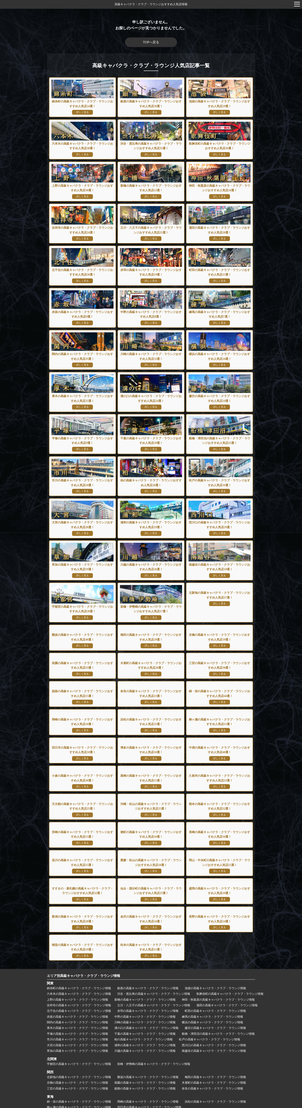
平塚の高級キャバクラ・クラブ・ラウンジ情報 (77, 936)
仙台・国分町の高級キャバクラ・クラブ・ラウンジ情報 (159, 1066)
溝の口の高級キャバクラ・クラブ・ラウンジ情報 (146, 930)
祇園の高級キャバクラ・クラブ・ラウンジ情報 (145, 985)
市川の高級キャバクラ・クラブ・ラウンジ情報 (77, 942)
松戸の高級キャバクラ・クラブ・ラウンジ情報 (209, 942)
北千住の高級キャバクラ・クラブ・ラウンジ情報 (79, 913)
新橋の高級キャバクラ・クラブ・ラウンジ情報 (145, 902)
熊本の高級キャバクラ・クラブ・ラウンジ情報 (153, 1034)
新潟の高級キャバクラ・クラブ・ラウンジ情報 (77, 1079)
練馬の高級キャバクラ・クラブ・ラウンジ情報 (212, 919)
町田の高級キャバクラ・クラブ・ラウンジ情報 (215, 913)
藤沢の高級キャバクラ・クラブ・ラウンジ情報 (215, 930)
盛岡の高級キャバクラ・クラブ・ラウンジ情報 (232, 1066)
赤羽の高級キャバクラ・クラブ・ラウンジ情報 (147, 913)
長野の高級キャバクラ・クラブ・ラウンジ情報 (212, 1079)
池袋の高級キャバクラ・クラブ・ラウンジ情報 (215, 890)
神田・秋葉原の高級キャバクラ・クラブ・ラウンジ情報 (218, 902)
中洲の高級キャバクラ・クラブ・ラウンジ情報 (145, 1023)
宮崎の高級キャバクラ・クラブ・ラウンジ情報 (221, 1034)
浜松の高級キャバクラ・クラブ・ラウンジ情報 (215, 1004)
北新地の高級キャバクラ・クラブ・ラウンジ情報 (79, 979)
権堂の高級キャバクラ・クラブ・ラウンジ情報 (77, 1085)
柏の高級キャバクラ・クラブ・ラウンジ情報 (143, 942)
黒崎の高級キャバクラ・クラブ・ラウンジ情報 (77, 1028)
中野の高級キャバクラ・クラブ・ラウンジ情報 (145, 919)
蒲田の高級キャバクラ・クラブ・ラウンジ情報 (227, 907)
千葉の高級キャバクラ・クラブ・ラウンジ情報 (145, 936)
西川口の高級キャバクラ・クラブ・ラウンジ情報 (214, 947)
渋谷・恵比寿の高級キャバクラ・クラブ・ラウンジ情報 (153, 896)
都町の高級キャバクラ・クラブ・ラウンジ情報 (77, 1040)
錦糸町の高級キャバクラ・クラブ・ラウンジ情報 (79, 890)
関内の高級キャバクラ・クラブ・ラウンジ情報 (77, 925)
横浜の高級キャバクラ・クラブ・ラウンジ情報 (212, 925)
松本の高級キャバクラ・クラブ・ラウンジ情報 (145, 1085)
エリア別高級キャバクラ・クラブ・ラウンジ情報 (83, 878)
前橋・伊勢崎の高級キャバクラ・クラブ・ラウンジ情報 (153, 966)
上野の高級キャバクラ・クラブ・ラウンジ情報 (77, 902)
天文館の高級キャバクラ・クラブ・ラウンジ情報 (217, 1028)
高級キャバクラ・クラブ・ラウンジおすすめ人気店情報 (151, 4)
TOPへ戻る (151, 42)
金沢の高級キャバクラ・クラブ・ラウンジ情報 (145, 1079)
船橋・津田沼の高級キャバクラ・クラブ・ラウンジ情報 (218, 936)
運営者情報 (151, 1093)
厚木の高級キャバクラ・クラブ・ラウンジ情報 (77, 930)
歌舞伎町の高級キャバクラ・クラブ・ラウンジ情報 (229, 896)
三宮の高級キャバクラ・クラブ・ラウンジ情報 (77, 990)
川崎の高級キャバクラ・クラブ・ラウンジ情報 (145, 925)
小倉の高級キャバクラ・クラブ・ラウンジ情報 (212, 1023)
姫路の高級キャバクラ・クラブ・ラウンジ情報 (145, 990)
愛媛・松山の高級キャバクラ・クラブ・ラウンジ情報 (149, 1053)
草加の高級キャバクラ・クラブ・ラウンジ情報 (77, 953)
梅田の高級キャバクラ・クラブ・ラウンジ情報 (215, 979)
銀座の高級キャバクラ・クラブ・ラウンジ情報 (147, 890)
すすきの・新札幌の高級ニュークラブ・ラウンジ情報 (82, 1066)
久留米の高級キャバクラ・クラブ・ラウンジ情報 (146, 1028)
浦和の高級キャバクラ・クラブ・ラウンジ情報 (145, 947)
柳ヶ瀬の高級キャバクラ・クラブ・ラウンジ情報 (79, 1009)
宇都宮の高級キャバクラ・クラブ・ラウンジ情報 (79, 966)
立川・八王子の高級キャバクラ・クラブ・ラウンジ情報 (153, 907)
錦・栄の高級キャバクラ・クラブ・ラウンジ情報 (79, 1004)
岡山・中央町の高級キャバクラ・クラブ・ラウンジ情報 (227, 1053)
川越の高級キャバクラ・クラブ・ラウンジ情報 (145, 953)
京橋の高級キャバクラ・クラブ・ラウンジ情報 (77, 985)
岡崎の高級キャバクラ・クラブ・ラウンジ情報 (147, 1004)
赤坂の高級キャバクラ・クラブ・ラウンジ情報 (77, 919)
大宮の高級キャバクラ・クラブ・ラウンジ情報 (77, 947)
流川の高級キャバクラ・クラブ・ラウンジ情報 (77, 1053)
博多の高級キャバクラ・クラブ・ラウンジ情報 (77, 1023)
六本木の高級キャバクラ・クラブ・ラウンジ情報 (79, 896)
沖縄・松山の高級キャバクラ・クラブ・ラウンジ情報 (82, 1034)
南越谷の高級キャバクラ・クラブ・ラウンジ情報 (214, 953)
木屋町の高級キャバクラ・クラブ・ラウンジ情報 (214, 985)
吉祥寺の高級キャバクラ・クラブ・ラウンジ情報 (79, 907)
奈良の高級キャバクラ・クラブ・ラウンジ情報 (212, 990)
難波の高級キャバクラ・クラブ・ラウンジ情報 (147, 979)
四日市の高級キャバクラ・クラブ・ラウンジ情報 (149, 1009)
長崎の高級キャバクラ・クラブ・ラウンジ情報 (145, 1040)
